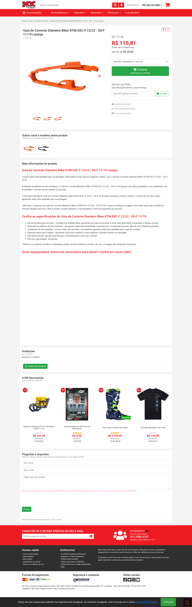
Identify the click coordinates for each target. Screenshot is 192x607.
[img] (122, 4)
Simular (162, 93)
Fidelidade (80, 562)
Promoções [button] (113, 12)
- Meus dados (27, 559)
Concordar (168, 602)
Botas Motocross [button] (59, 12)
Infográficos (79, 556)
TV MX (71, 556)
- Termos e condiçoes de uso (33, 564)
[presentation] (42, 500)
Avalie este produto (35, 366)
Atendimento (133, 5)
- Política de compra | (68, 562)
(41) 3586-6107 (139, 536)
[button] (152, 5)
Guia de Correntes (41, 21)
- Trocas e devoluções (30, 554)
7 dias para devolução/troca (123, 109)
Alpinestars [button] (96, 12)
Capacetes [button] (79, 12)
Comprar (140, 71)
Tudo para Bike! (132, 12)
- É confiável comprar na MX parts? (73, 554)
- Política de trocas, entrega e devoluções (75, 564)
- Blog (62, 567)
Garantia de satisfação (121, 104)
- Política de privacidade (69, 559)
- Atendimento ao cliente (31, 562)
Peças (30, 21)
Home (24, 21)
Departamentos (32, 12)
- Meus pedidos (28, 556)
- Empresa (64, 556)
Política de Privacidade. (146, 602)
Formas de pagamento (121, 113)
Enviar (27, 509)
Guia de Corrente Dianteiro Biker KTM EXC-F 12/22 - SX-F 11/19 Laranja (76, 21)
